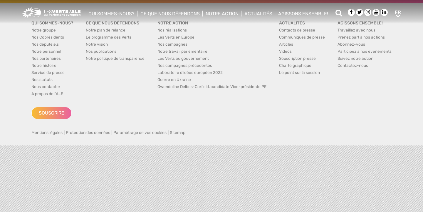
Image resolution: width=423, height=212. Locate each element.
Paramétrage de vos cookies (140, 132)
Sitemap (177, 132)
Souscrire (51, 113)
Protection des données (88, 132)
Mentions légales (47, 132)
